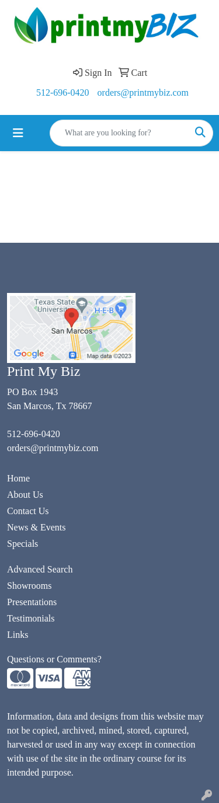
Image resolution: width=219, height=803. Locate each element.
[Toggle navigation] (18, 133)
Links (17, 635)
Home (18, 478)
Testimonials (31, 618)
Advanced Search (39, 569)
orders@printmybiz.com (143, 92)
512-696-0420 (62, 92)
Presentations (32, 602)
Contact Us (28, 511)
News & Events (36, 527)
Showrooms (29, 586)
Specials (22, 544)
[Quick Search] (119, 133)
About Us (25, 495)
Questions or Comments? (54, 659)
